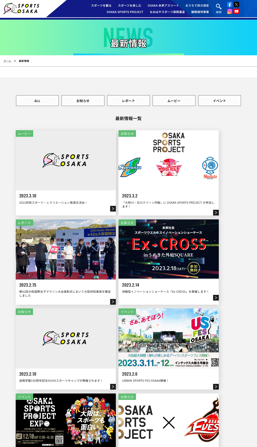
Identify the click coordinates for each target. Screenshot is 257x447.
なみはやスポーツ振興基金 (167, 12)
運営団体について (82, 422)
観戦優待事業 (200, 12)
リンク (107, 422)
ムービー (174, 100)
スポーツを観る (101, 6)
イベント (219, 100)
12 (167, 352)
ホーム (7, 61)
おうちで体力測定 (197, 6)
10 (145, 352)
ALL (37, 100)
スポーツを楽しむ (130, 6)
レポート (128, 100)
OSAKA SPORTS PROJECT (125, 12)
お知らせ (83, 100)
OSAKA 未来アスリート (163, 6)
